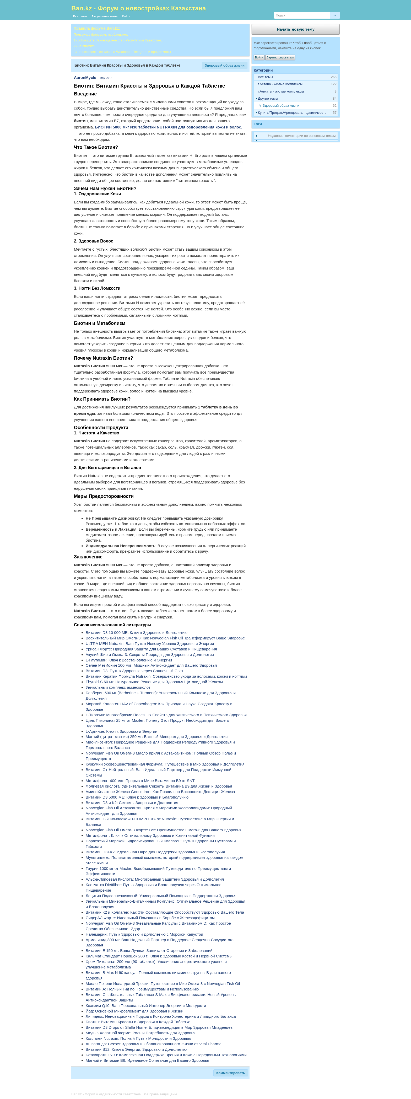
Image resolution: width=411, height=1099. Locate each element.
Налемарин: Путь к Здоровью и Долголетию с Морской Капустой (144, 934)
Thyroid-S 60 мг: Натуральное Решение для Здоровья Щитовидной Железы (154, 682)
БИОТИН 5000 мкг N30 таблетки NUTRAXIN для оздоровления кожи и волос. (168, 127)
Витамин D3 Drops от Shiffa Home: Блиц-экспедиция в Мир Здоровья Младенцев (159, 1027)
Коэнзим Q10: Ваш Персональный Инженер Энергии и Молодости (146, 1005)
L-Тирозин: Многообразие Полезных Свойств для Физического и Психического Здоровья (166, 715)
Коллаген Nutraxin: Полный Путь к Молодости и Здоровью (138, 1038)
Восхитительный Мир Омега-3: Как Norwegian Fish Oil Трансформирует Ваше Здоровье (165, 638)
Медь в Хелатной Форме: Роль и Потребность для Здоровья (140, 1033)
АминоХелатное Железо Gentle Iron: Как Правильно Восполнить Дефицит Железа (160, 791)
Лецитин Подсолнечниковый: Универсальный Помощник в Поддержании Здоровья (161, 895)
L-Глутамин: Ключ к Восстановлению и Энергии (129, 660)
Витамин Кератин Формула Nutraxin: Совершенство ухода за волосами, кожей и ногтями (166, 676)
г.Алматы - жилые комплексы (281, 91)
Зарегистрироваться (280, 57)
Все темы (80, 16)
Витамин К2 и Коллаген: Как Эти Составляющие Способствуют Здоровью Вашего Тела (165, 912)
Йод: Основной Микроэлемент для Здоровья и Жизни (134, 1011)
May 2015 (106, 77)
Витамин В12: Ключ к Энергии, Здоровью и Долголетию (136, 1049)
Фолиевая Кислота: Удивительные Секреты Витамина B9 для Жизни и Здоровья (159, 786)
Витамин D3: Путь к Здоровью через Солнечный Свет (134, 671)
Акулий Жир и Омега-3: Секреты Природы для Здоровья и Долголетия (150, 654)
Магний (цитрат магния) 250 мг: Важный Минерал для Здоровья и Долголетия (157, 736)
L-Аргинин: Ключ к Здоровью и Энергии (121, 731)
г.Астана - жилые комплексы (280, 84)
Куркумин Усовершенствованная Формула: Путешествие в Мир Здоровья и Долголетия (165, 764)
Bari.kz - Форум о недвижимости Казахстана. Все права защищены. (124, 1094)
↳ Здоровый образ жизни (279, 105)
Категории (263, 70)
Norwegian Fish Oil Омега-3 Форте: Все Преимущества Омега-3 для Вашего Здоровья (163, 830)
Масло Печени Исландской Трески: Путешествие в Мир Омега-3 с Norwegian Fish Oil (163, 983)
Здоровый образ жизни (225, 65)
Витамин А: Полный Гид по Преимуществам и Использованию (142, 989)
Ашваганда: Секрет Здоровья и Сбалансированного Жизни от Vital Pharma (153, 1044)
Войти (126, 16)
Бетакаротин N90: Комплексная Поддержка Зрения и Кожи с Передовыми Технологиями (166, 1055)
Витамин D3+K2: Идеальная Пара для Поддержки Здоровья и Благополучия (155, 852)
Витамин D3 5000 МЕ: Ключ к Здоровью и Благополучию (137, 797)
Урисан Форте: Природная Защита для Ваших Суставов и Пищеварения (151, 649)
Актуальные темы (104, 16)
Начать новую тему (296, 29)
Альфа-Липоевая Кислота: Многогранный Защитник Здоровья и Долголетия (155, 879)
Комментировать (230, 1073)
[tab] (296, 84)
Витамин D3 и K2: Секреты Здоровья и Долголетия (132, 802)
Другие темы (268, 98)
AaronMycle (85, 77)
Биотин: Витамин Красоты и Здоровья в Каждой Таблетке (138, 1022)
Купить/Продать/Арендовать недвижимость (292, 113)
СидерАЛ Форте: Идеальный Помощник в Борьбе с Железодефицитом (150, 917)
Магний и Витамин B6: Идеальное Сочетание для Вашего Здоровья (147, 1060)
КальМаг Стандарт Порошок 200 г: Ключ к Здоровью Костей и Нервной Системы (159, 956)
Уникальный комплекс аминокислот (118, 687)
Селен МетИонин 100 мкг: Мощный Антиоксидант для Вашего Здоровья (151, 665)
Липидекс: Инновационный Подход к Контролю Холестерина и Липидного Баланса (161, 1016)
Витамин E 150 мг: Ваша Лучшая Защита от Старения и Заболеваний (149, 950)
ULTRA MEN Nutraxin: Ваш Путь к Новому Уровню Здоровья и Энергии (150, 643)
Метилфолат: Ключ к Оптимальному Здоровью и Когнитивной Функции (150, 835)
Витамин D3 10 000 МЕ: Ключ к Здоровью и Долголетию (136, 632)
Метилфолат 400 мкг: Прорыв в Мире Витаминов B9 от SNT (140, 780)
